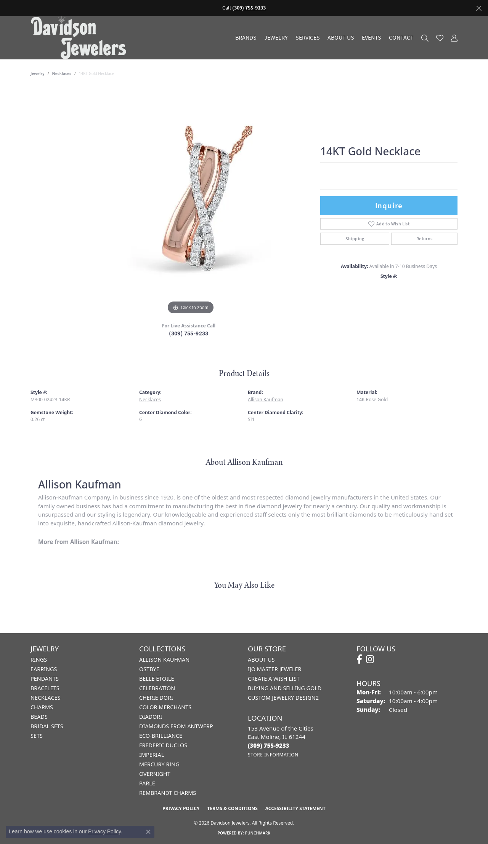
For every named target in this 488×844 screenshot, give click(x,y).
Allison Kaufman (265, 399)
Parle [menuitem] (147, 783)
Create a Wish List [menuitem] (274, 678)
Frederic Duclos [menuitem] (163, 745)
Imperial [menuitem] (151, 754)
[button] (424, 37)
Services (307, 38)
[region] (190, 202)
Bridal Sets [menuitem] (46, 726)
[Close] (478, 8)
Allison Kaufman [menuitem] (164, 659)
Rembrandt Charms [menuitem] (167, 792)
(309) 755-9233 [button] (249, 7)
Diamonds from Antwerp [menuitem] (176, 726)
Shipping (354, 239)
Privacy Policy (180, 808)
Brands (246, 38)
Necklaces (62, 73)
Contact (401, 38)
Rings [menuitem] (38, 659)
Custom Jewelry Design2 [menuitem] (283, 697)
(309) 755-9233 (189, 333)
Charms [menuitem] (41, 707)
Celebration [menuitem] (157, 688)
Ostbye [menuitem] (149, 669)
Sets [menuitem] (36, 735)
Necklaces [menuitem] (45, 697)
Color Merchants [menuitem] (165, 707)
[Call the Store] (268, 745)
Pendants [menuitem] (44, 678)
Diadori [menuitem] (150, 716)
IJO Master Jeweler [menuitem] (274, 669)
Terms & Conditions (232, 808)
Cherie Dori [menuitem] (156, 697)
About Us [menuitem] (261, 659)
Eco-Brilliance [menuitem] (160, 735)
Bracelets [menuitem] (44, 688)
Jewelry (276, 38)
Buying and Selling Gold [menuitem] (284, 688)
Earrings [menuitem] (43, 669)
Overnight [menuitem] (154, 773)
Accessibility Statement (295, 808)
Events (371, 38)
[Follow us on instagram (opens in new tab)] (370, 659)
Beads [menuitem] (39, 716)
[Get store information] (273, 754)
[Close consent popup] (148, 832)
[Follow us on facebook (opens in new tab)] (359, 659)
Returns (424, 239)
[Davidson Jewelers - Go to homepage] (80, 37)
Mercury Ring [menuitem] (159, 764)
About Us (340, 38)
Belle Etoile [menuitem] (156, 678)
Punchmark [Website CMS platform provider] (258, 833)
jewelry (37, 73)
